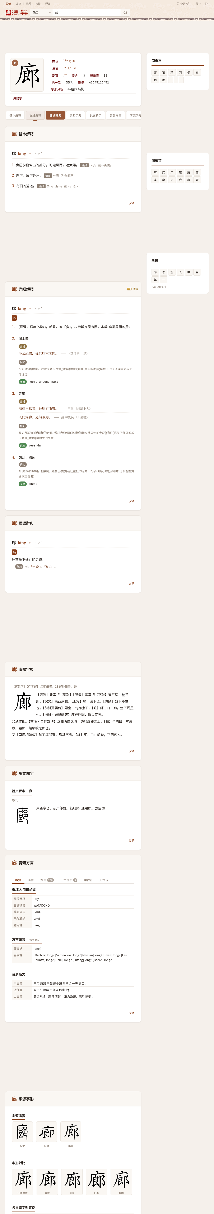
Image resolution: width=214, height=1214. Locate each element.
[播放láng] (74, 61)
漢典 (8, 3)
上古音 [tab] (103, 880)
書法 (38, 3)
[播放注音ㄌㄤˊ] (75, 68)
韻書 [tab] (31, 880)
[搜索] (125, 12)
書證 (136, 289)
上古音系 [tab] (69, 880)
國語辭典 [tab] (55, 115)
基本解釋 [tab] (15, 115)
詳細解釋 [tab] (35, 115)
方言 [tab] (47, 880)
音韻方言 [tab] (115, 115)
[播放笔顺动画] (15, 63)
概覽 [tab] (18, 880)
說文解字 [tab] (95, 115)
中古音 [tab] (88, 880)
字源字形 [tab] (135, 115)
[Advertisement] (107, 33)
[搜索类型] (41, 12)
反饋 (131, 203)
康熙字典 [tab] (75, 115)
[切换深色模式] (206, 3)
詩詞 (28, 3)
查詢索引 (183, 3)
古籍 (18, 3)
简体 (198, 3)
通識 (47, 3)
